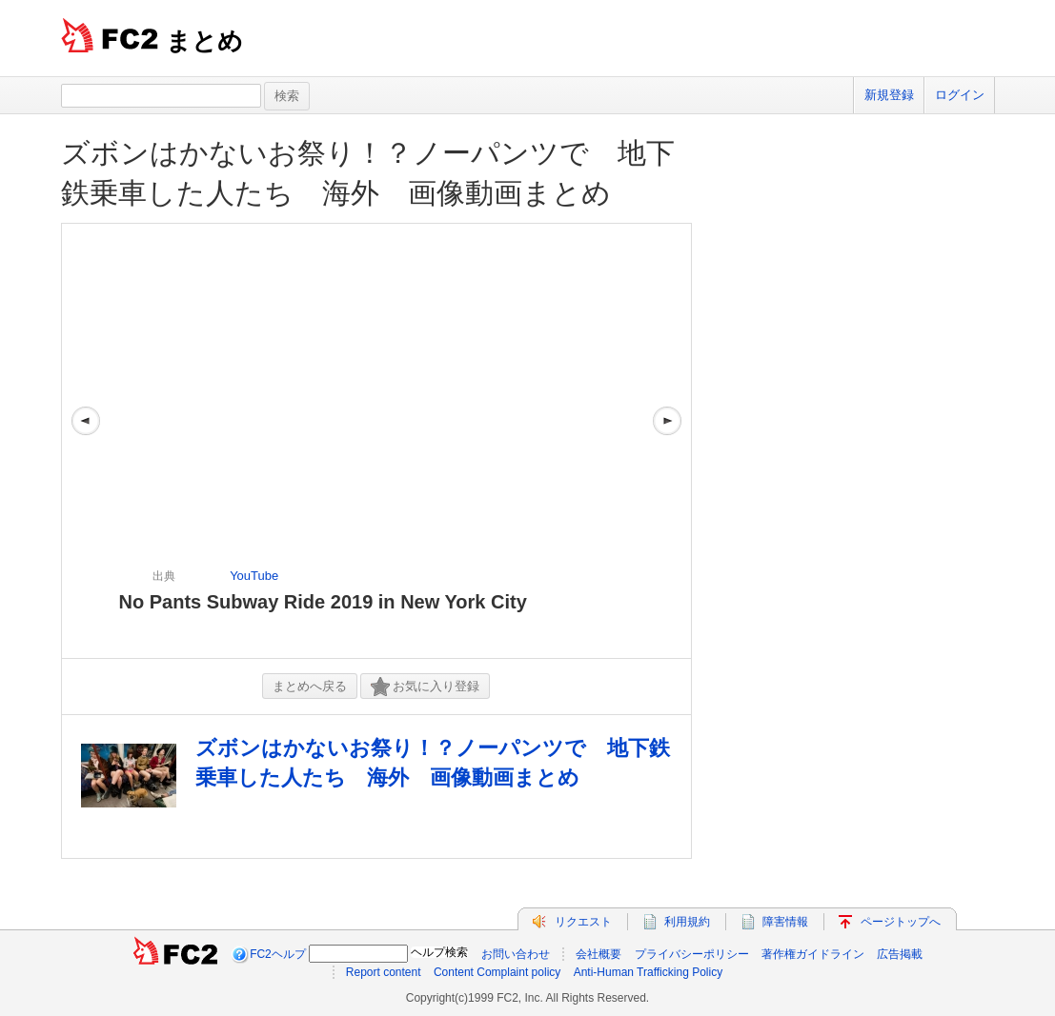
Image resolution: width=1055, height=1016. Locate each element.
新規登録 (889, 95)
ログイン (959, 95)
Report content (383, 972)
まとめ (204, 41)
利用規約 (687, 921)
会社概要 (598, 954)
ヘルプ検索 (439, 952)
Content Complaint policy (497, 972)
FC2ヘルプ (278, 954)
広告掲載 (900, 954)
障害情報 (785, 921)
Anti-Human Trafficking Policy (648, 972)
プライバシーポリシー (692, 954)
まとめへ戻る (310, 686)
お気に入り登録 (425, 687)
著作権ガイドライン (812, 954)
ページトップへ (901, 921)
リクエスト (583, 921)
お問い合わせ (515, 954)
